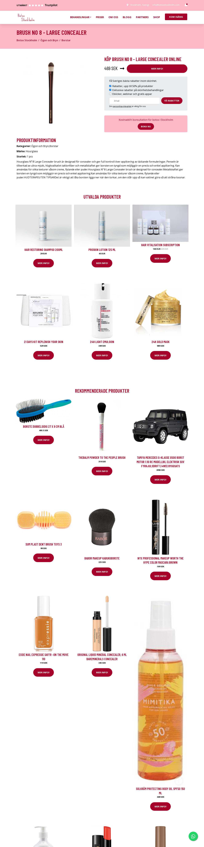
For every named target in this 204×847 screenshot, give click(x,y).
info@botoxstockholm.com (166, 4)
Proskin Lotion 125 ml (102, 250)
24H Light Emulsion (102, 342)
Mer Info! (157, 68)
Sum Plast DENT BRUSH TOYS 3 (44, 544)
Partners (142, 17)
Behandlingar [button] (79, 17)
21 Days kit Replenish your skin (43, 342)
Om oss (113, 17)
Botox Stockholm (27, 40)
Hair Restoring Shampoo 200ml (43, 250)
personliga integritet (122, 106)
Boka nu (146, 126)
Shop (156, 17)
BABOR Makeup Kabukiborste (102, 558)
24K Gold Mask (161, 342)
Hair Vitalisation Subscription (160, 245)
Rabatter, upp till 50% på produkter (132, 86)
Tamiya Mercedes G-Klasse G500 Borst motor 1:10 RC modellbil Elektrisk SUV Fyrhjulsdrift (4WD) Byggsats (160, 462)
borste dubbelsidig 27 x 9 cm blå (43, 426)
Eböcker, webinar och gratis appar (132, 94)
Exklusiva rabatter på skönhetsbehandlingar (138, 90)
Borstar (66, 40)
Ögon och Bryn (49, 40)
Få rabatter (171, 100)
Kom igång (176, 16)
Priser (100, 17)
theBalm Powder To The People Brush (102, 457)
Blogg (127, 17)
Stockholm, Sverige (139, 4)
